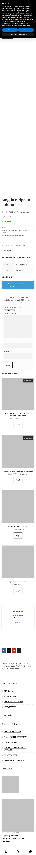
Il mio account (6, 851)
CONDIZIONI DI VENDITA (15, 761)
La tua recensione (12, 313)
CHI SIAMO (9, 691)
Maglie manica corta (26, 230)
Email (7, 351)
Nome (7, 341)
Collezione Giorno (11, 235)
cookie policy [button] (29, 14)
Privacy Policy (7, 715)
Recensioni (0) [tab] (8, 251)
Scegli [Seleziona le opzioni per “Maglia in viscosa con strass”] (18, 591)
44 (20, 270)
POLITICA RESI (10, 755)
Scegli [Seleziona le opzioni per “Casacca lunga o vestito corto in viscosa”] (18, 480)
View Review (18, 622)
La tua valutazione (12, 308)
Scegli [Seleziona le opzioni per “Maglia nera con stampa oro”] (18, 536)
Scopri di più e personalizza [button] (18, 34)
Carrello (28, 850)
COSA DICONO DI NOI (13, 702)
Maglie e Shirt (13, 230)
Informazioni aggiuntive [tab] (13, 245)
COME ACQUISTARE (12, 732)
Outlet (4, 233)
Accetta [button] (26, 30)
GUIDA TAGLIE (10, 742)
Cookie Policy (7, 769)
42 (17, 270)
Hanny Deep (21, 264)
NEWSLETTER (10, 707)
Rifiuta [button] (10, 30)
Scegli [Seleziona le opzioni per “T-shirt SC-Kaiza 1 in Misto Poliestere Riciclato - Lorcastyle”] (18, 425)
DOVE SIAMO (10, 696)
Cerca (18, 851)
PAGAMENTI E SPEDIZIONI (15, 737)
